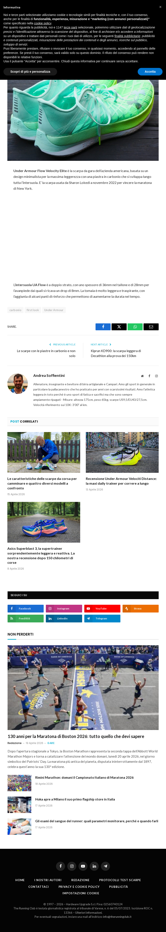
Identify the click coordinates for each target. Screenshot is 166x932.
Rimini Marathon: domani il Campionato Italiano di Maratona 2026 (84, 777)
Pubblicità (118, 886)
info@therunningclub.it (117, 916)
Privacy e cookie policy (79, 886)
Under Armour (54, 310)
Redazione (15, 743)
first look (33, 310)
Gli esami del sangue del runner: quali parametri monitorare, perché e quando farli (96, 821)
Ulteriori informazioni (88, 912)
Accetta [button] (150, 71)
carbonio (15, 310)
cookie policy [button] (42, 23)
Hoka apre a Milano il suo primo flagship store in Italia (75, 799)
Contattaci (38, 886)
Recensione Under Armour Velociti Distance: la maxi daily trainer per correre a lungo (121, 480)
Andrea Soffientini (49, 375)
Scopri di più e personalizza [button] (30, 71)
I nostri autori (48, 880)
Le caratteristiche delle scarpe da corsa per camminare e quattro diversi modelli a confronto (42, 483)
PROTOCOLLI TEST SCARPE (120, 880)
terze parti (70, 27)
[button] (160, 6)
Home (20, 880)
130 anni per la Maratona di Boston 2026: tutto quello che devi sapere (76, 736)
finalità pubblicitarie (127, 36)
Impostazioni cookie (80, 893)
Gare (50, 743)
